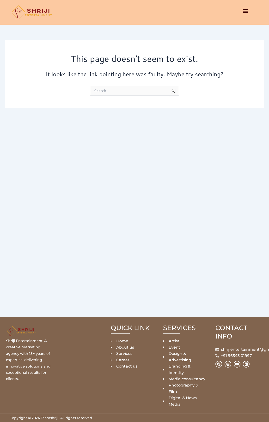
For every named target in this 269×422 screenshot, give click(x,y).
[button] (245, 11)
